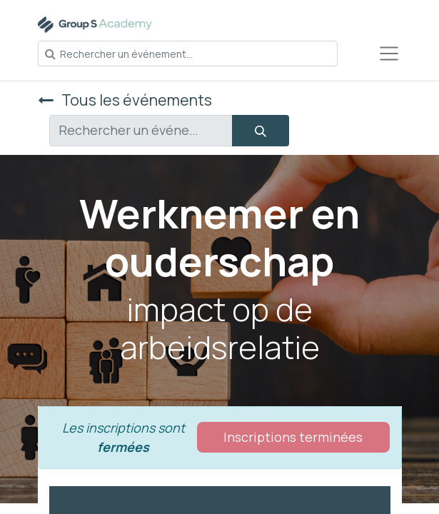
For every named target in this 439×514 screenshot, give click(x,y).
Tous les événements (125, 99)
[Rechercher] (260, 130)
